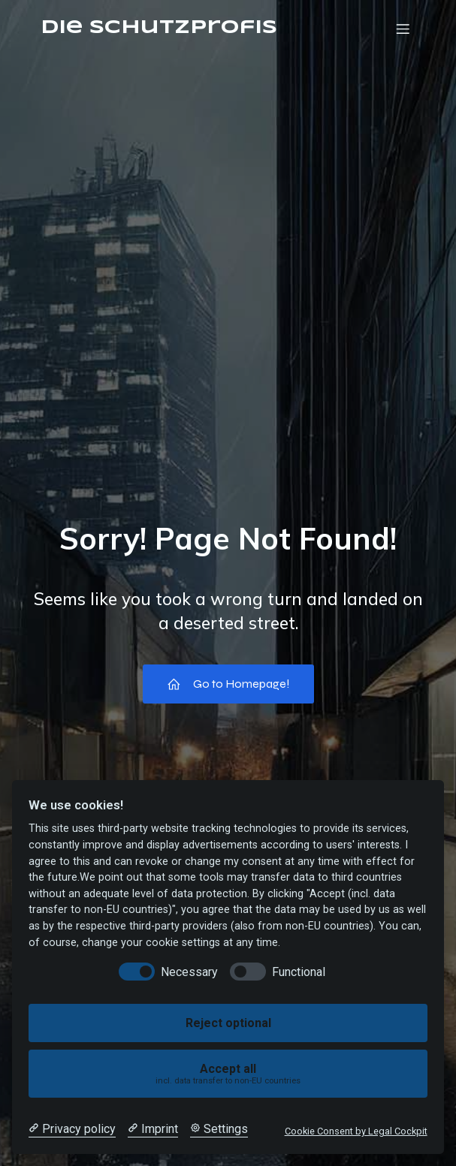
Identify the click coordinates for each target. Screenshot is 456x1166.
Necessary (189, 972)
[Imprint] (153, 1129)
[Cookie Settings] (219, 1129)
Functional (298, 972)
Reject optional (228, 1023)
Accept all (228, 1074)
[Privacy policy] (72, 1129)
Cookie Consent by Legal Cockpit (356, 1131)
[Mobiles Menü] (403, 28)
